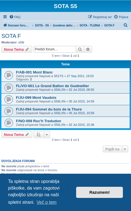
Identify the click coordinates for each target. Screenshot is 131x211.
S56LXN (60, 89)
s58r (21, 42)
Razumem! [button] (99, 192)
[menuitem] (14, 17)
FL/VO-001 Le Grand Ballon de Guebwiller (52, 86)
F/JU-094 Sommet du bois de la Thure (49, 109)
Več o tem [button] (47, 202)
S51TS (59, 76)
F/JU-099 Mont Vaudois (36, 97)
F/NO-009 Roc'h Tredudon (38, 121)
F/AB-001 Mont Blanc (34, 72)
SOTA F (11, 36)
